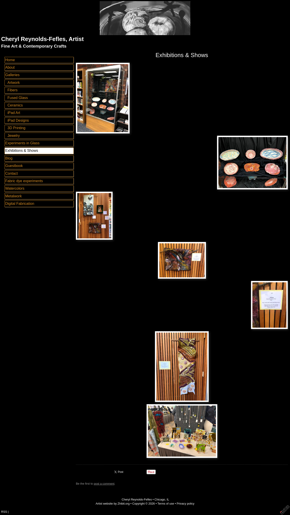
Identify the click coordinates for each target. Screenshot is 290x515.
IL (168, 499)
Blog (8, 158)
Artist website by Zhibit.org (113, 503)
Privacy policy (185, 503)
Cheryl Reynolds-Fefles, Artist (42, 39)
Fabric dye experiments (24, 181)
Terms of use (165, 503)
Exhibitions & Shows (21, 150)
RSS (4, 511)
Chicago (160, 499)
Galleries (12, 75)
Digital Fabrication (19, 204)
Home (10, 60)
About (10, 67)
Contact (11, 173)
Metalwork (13, 196)
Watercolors (14, 188)
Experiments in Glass (22, 143)
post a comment (104, 483)
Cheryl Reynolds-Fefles (137, 499)
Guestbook (14, 166)
